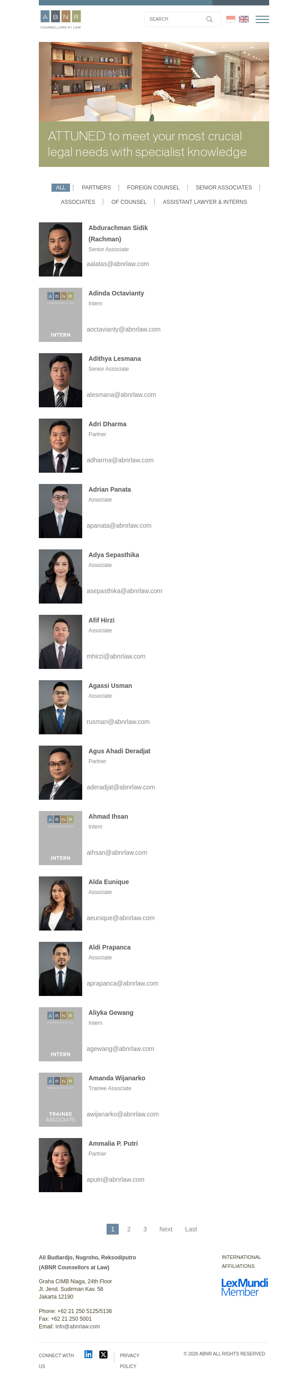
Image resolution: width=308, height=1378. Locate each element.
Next (166, 1229)
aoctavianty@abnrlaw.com (124, 329)
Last (191, 1229)
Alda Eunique (109, 881)
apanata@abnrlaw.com (119, 525)
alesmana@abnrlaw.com (121, 394)
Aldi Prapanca (110, 947)
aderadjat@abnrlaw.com (121, 787)
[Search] (183, 19)
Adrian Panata (110, 489)
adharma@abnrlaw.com (120, 460)
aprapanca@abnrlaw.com (123, 983)
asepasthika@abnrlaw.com (125, 591)
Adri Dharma (107, 424)
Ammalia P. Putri (113, 1143)
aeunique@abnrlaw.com (120, 918)
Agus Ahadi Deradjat (119, 751)
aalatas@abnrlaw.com (118, 263)
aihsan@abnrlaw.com (117, 852)
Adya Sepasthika (114, 554)
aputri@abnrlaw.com (116, 1179)
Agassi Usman (110, 685)
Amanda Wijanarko (117, 1078)
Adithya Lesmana (115, 358)
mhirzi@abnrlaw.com (116, 656)
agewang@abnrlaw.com (120, 1048)
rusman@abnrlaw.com (118, 721)
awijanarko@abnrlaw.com (123, 1114)
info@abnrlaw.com (78, 1326)
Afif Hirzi (102, 620)
